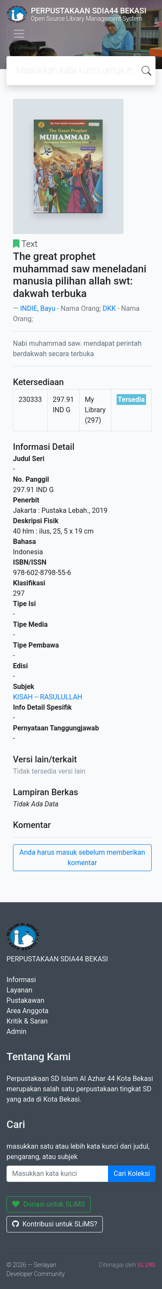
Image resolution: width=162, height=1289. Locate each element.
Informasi (21, 980)
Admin (16, 1031)
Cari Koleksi (132, 1173)
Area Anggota (27, 1011)
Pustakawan (25, 1000)
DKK (109, 308)
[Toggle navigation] (19, 33)
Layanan (19, 990)
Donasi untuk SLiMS (48, 1204)
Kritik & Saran (27, 1021)
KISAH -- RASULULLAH (48, 697)
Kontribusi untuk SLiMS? (54, 1224)
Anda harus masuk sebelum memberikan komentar (82, 857)
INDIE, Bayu (37, 308)
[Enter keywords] (57, 1174)
